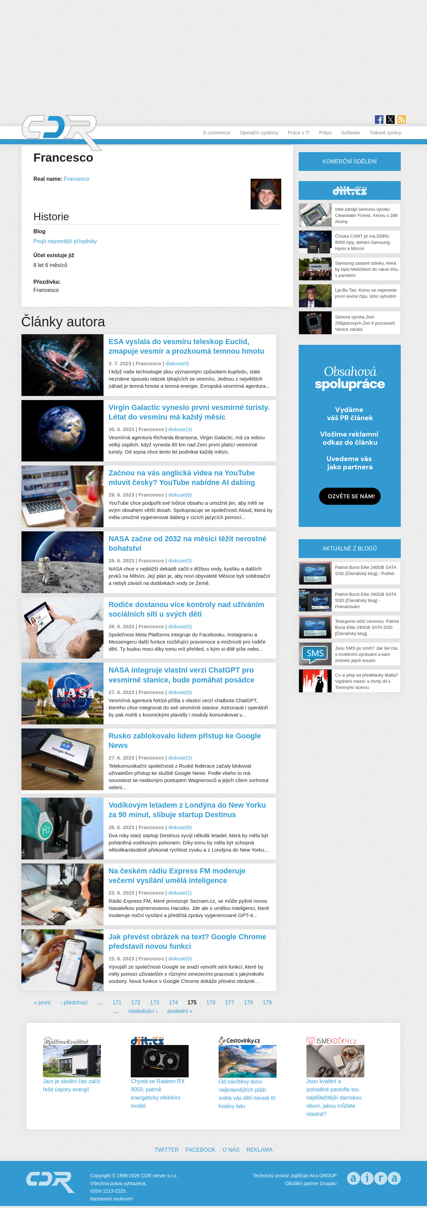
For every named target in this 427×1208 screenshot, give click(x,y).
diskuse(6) (180, 495)
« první (42, 1002)
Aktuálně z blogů (349, 548)
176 (211, 1002)
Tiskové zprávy (385, 132)
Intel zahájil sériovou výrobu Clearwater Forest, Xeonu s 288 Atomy (366, 215)
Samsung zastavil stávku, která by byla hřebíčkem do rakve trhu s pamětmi (366, 269)
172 (135, 1002)
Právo (325, 132)
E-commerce (216, 132)
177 (229, 1002)
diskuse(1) (180, 893)
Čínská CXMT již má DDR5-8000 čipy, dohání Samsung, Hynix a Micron (363, 242)
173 (154, 1002)
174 (173, 1002)
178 (248, 1002)
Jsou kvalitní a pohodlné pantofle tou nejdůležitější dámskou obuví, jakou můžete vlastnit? (334, 1097)
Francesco (77, 179)
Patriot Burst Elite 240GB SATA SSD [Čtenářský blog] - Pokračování (365, 600)
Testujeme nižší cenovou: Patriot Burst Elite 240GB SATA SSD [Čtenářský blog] (367, 627)
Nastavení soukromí (111, 1199)
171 (117, 1002)
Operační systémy (259, 132)
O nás (231, 1150)
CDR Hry (350, 190)
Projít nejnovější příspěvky (65, 241)
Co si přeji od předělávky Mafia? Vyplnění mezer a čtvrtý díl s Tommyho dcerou (366, 681)
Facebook (201, 1150)
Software (350, 132)
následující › (143, 1011)
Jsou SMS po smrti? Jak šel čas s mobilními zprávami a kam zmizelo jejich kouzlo (366, 654)
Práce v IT (299, 132)
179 (267, 1002)
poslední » (180, 1011)
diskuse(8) (180, 827)
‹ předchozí (74, 1002)
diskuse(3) (180, 429)
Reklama (259, 1150)
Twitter (167, 1150)
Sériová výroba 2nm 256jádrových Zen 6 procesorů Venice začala (365, 323)
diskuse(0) (177, 363)
